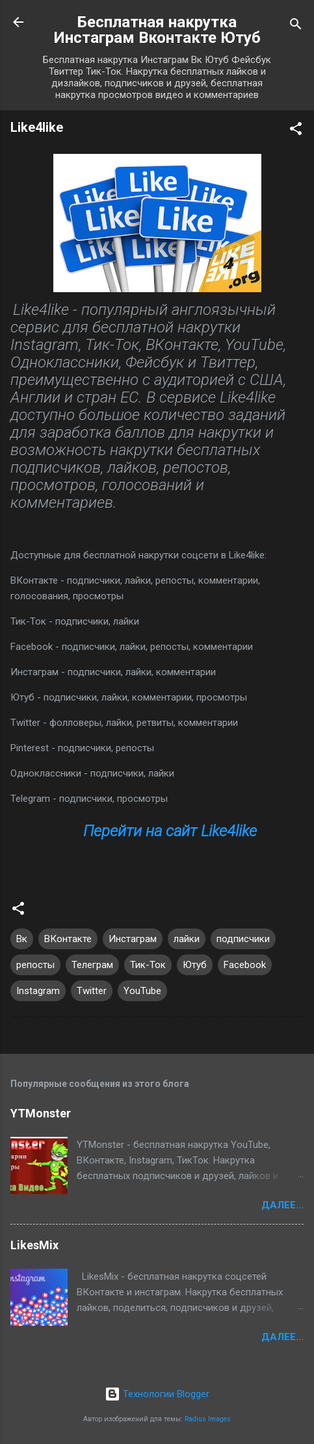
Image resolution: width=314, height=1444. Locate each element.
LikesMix (34, 1245)
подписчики (243, 939)
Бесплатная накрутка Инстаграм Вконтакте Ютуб (157, 30)
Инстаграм (133, 939)
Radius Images (208, 1419)
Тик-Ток (148, 965)
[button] (296, 131)
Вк (21, 939)
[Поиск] (296, 26)
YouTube (142, 991)
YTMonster (40, 1113)
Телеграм (92, 965)
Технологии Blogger (157, 1394)
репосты (35, 965)
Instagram (38, 991)
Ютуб (195, 965)
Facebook (245, 965)
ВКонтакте (68, 939)
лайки (187, 939)
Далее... (282, 1205)
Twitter (92, 991)
